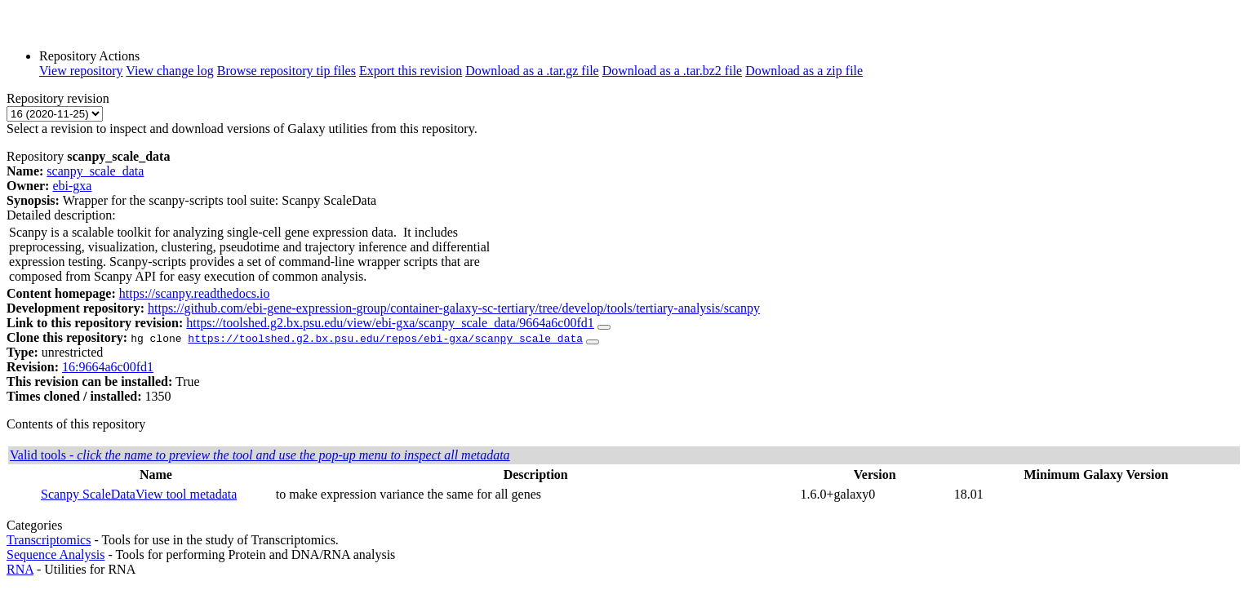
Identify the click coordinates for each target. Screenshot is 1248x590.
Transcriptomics (49, 540)
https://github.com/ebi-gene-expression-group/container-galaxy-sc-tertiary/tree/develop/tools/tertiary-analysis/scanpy (454, 308)
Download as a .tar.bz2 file (672, 71)
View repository (81, 71)
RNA (20, 569)
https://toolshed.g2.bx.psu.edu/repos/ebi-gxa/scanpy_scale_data (385, 337)
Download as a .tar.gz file (532, 71)
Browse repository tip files (286, 71)
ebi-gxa (71, 186)
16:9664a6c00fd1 (107, 367)
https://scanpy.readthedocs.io (194, 293)
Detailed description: (61, 215)
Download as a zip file (804, 71)
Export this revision (410, 71)
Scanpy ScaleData (88, 494)
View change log (169, 71)
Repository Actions (89, 56)
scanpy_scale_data (95, 171)
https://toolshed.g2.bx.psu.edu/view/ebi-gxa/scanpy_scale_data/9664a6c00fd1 (389, 323)
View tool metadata (186, 494)
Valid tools (260, 455)
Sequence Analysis (55, 554)
